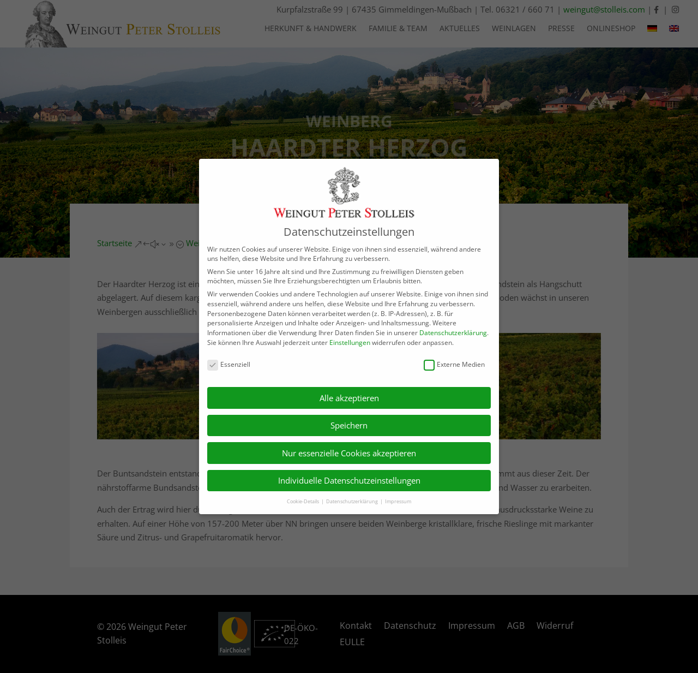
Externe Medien (454, 364)
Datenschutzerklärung (453, 332)
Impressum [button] (398, 501)
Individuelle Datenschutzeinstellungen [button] (349, 480)
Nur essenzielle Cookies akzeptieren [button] (349, 453)
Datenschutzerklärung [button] (352, 501)
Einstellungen (349, 342)
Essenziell (228, 364)
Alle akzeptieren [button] (349, 397)
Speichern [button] (349, 425)
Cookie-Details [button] (303, 501)
